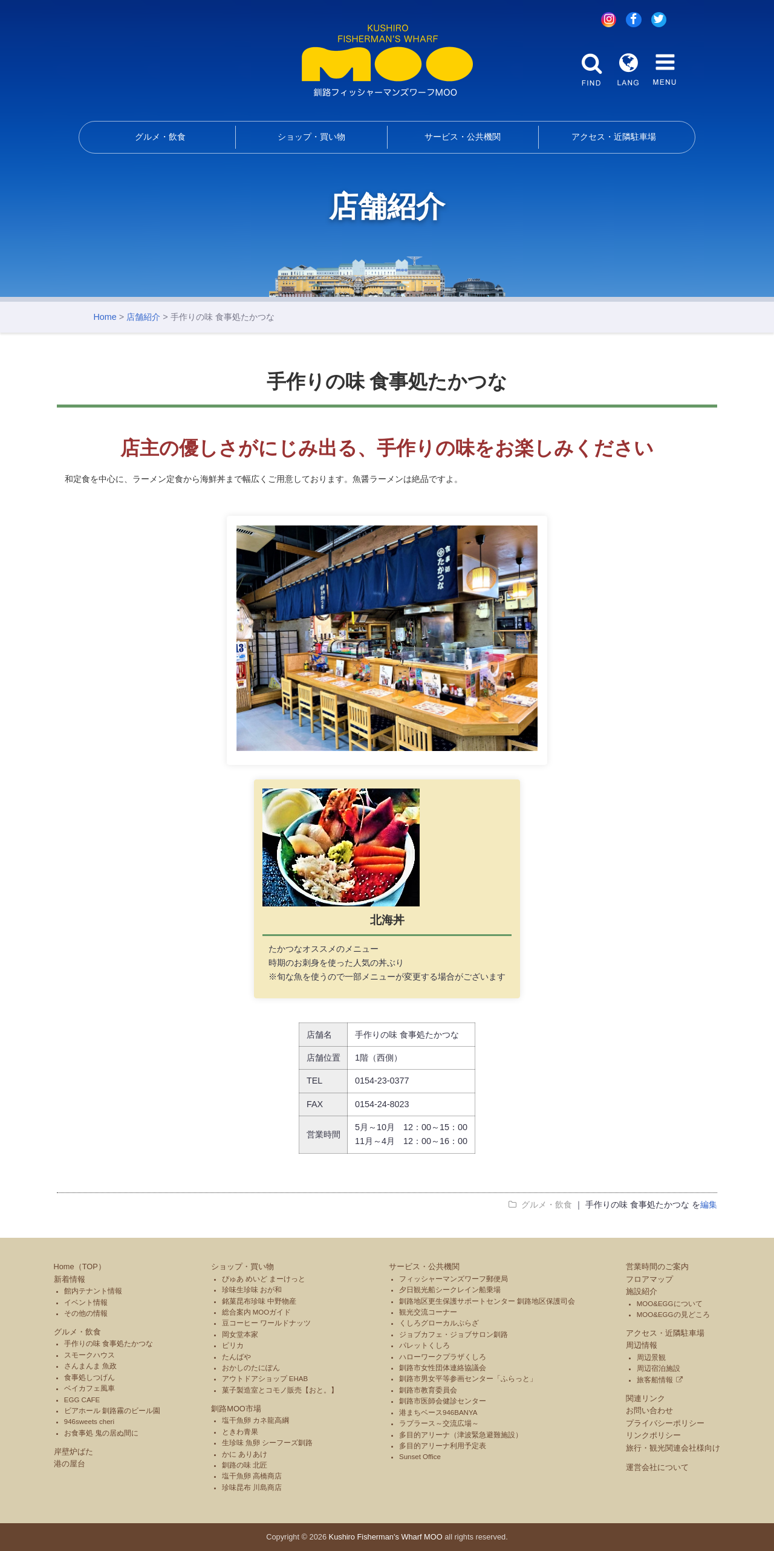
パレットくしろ (424, 1345)
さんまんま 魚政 (90, 1366)
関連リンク (645, 1398)
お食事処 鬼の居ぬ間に (101, 1433)
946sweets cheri (89, 1421)
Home (104, 317)
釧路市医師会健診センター (442, 1401)
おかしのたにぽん (251, 1367)
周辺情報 (641, 1345)
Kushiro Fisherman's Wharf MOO (386, 1536)
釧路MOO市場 (236, 1408)
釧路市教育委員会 (428, 1390)
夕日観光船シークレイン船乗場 (450, 1289)
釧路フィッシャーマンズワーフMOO (387, 60)
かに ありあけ (244, 1454)
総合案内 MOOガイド (256, 1312)
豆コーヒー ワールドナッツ (266, 1323)
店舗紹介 (143, 317)
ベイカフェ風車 (89, 1388)
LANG (628, 69)
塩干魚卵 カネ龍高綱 (255, 1420)
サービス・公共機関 (462, 136)
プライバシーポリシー (665, 1423)
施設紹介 (641, 1291)
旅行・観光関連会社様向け (673, 1447)
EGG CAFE (82, 1399)
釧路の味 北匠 (244, 1465)
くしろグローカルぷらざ (439, 1323)
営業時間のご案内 (657, 1266)
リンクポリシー (653, 1435)
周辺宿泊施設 (658, 1368)
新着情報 (69, 1279)
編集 (708, 1204)
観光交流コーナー (428, 1312)
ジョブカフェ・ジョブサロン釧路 (453, 1334)
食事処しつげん (89, 1377)
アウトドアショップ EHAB (265, 1378)
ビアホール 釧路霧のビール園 (112, 1410)
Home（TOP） (80, 1266)
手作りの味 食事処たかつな (108, 1343)
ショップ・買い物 (311, 136)
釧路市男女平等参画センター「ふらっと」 (468, 1378)
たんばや (236, 1357)
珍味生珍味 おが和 (252, 1289)
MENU (664, 69)
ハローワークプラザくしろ (442, 1357)
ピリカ (233, 1345)
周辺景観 (651, 1357)
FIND (592, 69)
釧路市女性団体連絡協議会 (442, 1367)
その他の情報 (86, 1313)
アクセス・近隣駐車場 (613, 136)
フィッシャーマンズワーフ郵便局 (453, 1279)
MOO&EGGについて (670, 1303)
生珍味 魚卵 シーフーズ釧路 (267, 1442)
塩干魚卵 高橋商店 (252, 1476)
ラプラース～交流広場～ (439, 1423)
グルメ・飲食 (160, 136)
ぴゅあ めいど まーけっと (263, 1279)
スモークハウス (89, 1355)
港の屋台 (69, 1463)
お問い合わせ (649, 1410)
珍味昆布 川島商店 (252, 1487)
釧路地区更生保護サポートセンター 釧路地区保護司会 (487, 1301)
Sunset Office (420, 1456)
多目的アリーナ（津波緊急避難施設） (460, 1435)
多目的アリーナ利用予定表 (442, 1445)
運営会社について (657, 1467)
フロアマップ (649, 1279)
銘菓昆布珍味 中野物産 (259, 1301)
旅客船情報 (655, 1380)
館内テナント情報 (93, 1291)
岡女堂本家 (240, 1334)
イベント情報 (86, 1302)
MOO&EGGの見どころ (673, 1314)
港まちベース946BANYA (438, 1412)
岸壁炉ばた (73, 1451)
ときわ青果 (240, 1432)
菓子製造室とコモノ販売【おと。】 (280, 1390)
